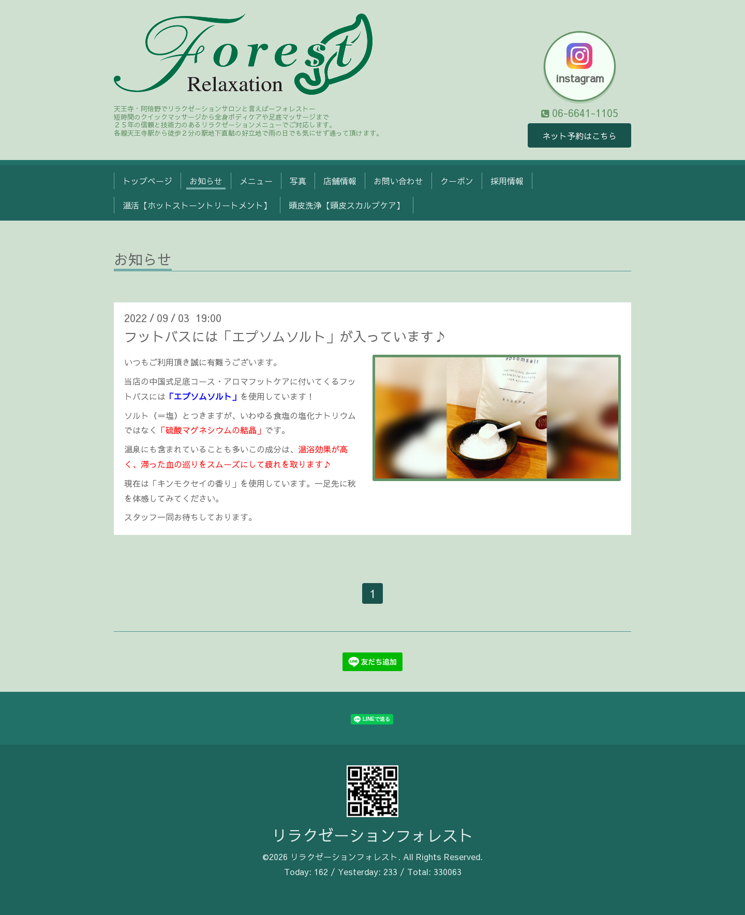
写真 (298, 180)
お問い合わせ (398, 180)
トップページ (147, 180)
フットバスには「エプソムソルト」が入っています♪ (285, 336)
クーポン (456, 180)
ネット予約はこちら (579, 135)
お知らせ (205, 180)
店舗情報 (339, 180)
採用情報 (507, 180)
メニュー (256, 180)
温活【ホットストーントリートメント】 (197, 205)
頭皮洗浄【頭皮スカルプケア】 (347, 205)
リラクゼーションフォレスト (372, 835)
